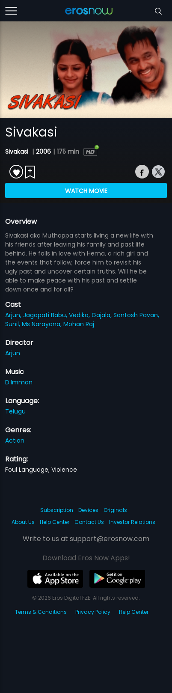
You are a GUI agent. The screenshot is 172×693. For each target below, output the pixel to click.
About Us (23, 522)
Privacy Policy (92, 612)
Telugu (15, 411)
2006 (43, 151)
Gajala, (102, 315)
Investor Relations (132, 522)
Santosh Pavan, (136, 315)
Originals (115, 510)
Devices (88, 510)
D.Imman (19, 382)
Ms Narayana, (42, 324)
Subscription (56, 510)
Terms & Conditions (41, 612)
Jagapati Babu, (46, 315)
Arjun (12, 353)
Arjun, (14, 315)
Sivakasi (17, 151)
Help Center (54, 522)
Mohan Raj (78, 324)
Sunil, (13, 324)
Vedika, (80, 315)
